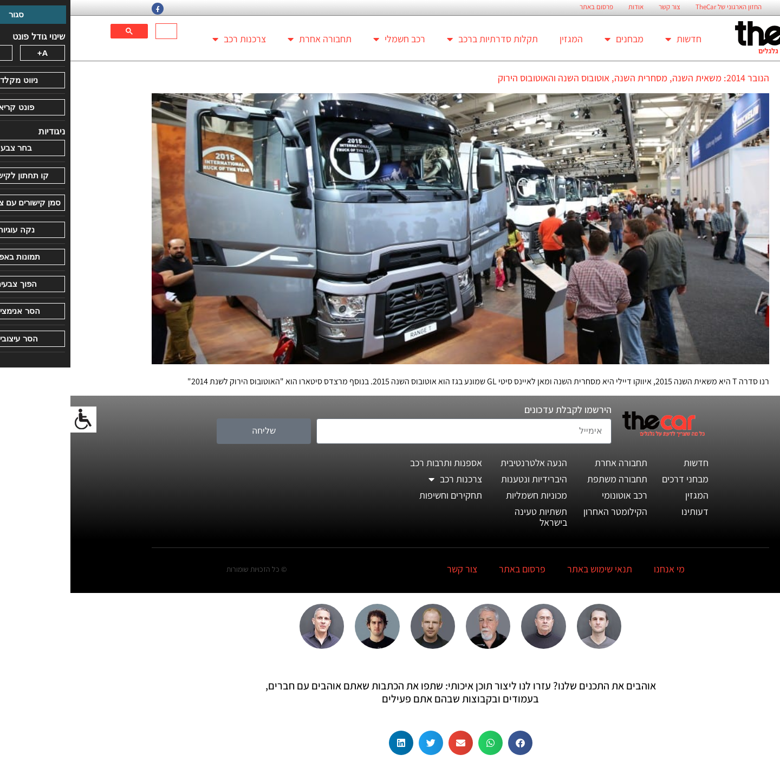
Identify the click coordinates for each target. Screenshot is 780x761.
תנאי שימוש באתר (529, 569)
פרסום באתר (526, 7)
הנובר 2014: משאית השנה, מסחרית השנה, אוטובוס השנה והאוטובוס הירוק (563, 78)
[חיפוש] (97, 31)
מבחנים (553, 39)
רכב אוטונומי (554, 495)
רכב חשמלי (329, 39)
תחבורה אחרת (249, 39)
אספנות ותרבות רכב (376, 462)
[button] (450, 743)
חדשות (613, 39)
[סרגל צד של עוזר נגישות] (13, 420)
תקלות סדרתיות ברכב (421, 39)
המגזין (500, 39)
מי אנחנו (598, 569)
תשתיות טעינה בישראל (470, 516)
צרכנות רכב (169, 39)
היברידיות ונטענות (464, 479)
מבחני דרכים (615, 479)
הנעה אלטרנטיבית (463, 462)
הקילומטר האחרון (545, 511)
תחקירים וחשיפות (380, 495)
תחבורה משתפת (547, 479)
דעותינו (624, 511)
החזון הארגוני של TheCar (658, 7)
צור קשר (599, 7)
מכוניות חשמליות (466, 495)
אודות (565, 7)
